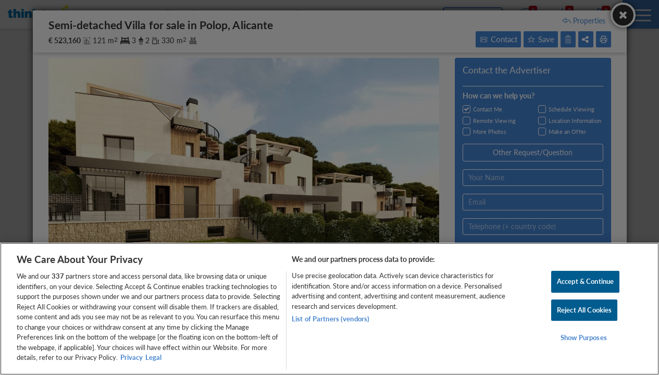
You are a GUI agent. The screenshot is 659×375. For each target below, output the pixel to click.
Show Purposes (584, 338)
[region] (329, 309)
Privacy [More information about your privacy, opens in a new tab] (131, 357)
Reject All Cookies (584, 310)
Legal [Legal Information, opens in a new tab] (153, 357)
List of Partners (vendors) (330, 319)
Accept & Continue (585, 281)
